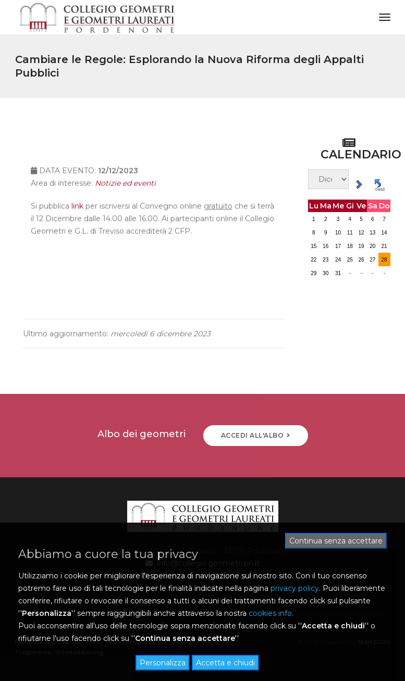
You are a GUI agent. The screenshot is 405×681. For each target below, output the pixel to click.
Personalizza (163, 662)
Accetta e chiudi (225, 662)
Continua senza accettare (336, 541)
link (77, 213)
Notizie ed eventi (125, 190)
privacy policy (295, 588)
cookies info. (271, 613)
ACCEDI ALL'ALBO (255, 435)
